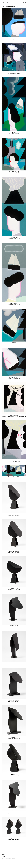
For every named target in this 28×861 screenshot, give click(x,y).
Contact (3, 856)
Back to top (4, 854)
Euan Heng (5, 2)
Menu (24, 2)
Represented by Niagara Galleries (8, 858)
